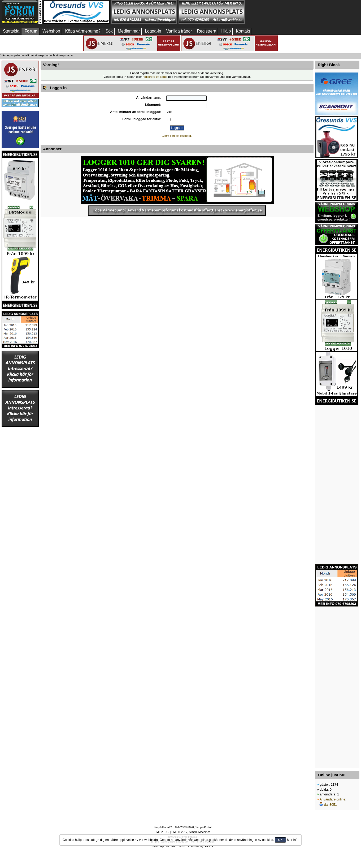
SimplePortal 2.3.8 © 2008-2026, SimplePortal (182, 827)
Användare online (332, 799)
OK (280, 839)
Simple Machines (199, 832)
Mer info (292, 840)
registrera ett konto (155, 76)
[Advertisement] (279, 12)
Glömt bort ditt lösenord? (177, 135)
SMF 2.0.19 (162, 832)
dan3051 (330, 805)
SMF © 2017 (179, 832)
